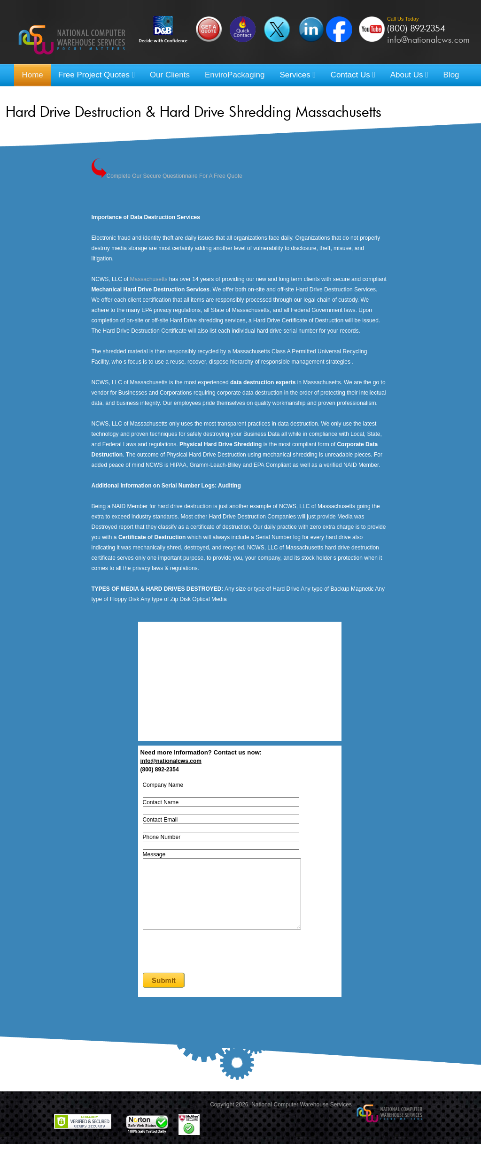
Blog (451, 74)
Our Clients (170, 74)
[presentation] (199, 961)
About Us (409, 74)
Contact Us (353, 74)
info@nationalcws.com (428, 39)
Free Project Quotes (96, 74)
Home (32, 74)
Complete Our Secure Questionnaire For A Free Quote (174, 176)
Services (297, 74)
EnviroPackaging (235, 74)
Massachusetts (149, 279)
